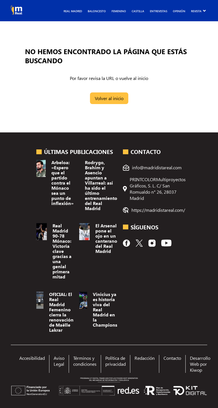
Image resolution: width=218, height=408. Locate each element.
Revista (196, 11)
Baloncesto (97, 11)
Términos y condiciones (85, 361)
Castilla (138, 11)
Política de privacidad (115, 361)
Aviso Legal (59, 361)
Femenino (119, 11)
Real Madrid (73, 11)
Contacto (172, 358)
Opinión (179, 11)
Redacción (145, 358)
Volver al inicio (109, 98)
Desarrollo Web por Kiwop (200, 364)
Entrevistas (158, 11)
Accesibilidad (32, 358)
